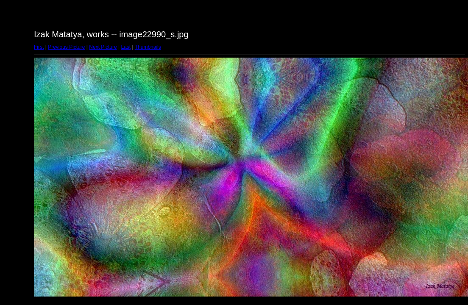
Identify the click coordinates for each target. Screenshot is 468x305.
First (39, 47)
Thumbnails (148, 47)
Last (126, 47)
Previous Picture (66, 47)
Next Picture (103, 47)
